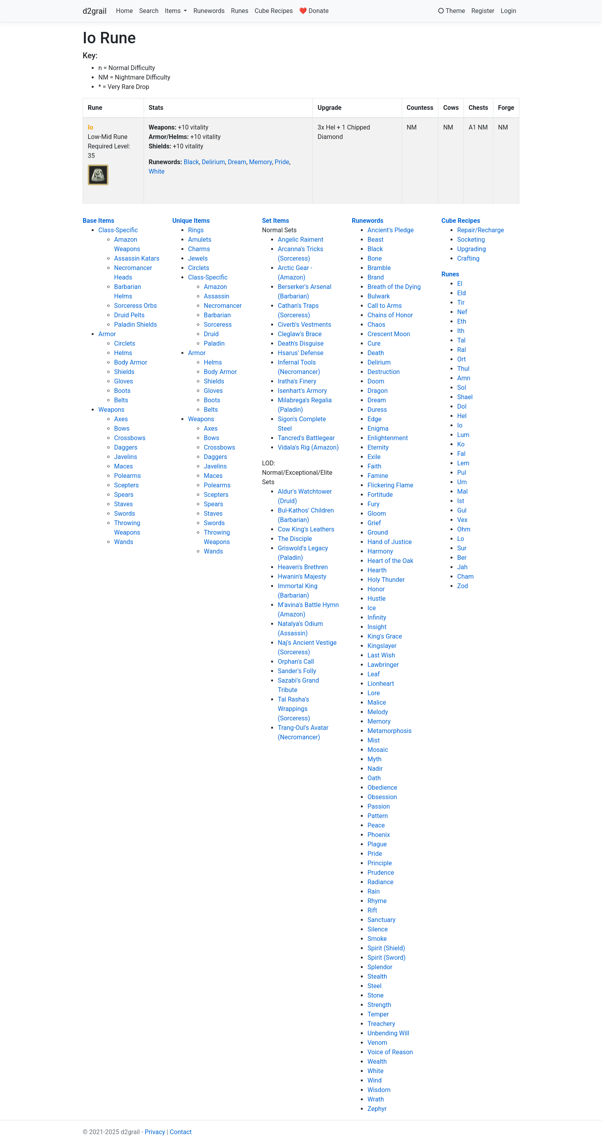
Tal (461, 340)
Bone (374, 258)
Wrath (375, 1099)
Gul (462, 510)
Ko (461, 444)
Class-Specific (118, 230)
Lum (463, 435)
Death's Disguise (300, 343)
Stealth (377, 976)
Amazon (215, 287)
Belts (121, 400)
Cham (465, 576)
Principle (379, 863)
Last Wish (381, 655)
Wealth (377, 1061)
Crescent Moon (388, 334)
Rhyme (377, 901)
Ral (461, 350)
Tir (461, 302)
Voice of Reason (390, 1052)
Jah (462, 567)
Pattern (377, 816)
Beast (375, 239)
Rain (373, 891)
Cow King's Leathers (306, 529)
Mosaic (377, 749)
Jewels (198, 258)
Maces (123, 466)
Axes (121, 419)
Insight (376, 627)
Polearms (127, 475)
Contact (181, 1132)
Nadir (374, 768)
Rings (196, 230)
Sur (462, 548)
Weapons (111, 409)
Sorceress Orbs (135, 305)
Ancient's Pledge (390, 230)
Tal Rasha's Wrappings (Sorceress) (294, 709)
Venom (377, 1042)
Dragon (377, 390)
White (157, 171)
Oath (374, 778)
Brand (375, 277)
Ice (371, 608)
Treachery (381, 1023)
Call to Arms (384, 305)
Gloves (123, 381)
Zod (462, 586)
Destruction (383, 372)
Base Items (98, 220)
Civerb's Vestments (304, 324)
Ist (460, 501)
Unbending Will (388, 1033)
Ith (460, 331)
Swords (124, 513)
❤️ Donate (314, 11)
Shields (124, 372)
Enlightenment (387, 438)
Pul (461, 472)
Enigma (378, 428)
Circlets (124, 343)
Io (90, 127)
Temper (378, 1014)
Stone (375, 995)
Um (462, 482)
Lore (373, 693)
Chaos (376, 324)
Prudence (380, 872)
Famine (377, 475)
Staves (123, 504)
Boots (122, 390)
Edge (374, 419)
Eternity (378, 447)
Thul (463, 368)
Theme (451, 11)
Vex (462, 520)
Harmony (380, 551)
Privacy (155, 1132)
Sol (461, 387)
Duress (377, 409)
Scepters (126, 485)
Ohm (464, 529)
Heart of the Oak (390, 561)
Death (375, 353)
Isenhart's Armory (302, 390)
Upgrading (471, 249)
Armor (107, 334)
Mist (373, 740)
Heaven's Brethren (303, 567)
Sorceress (218, 324)
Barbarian (217, 315)
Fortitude (380, 494)
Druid (211, 334)
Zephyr (377, 1109)
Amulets (199, 239)
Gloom (376, 513)
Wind (374, 1080)
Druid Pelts (129, 315)
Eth (461, 321)
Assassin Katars (136, 258)
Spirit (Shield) (386, 948)
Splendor (379, 967)
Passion (378, 806)
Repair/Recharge (480, 230)
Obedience (382, 787)
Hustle (376, 598)
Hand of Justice (389, 542)
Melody (377, 712)
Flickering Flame (390, 485)
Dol (462, 406)
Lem (463, 463)
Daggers (125, 447)
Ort (461, 359)
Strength (379, 1005)
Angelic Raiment (300, 239)
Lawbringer (383, 664)
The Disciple (295, 538)
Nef (462, 312)
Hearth (376, 570)
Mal (462, 491)
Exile (373, 457)
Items (173, 11)
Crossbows (130, 438)
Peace (376, 825)
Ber (462, 557)
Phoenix (378, 835)
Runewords (209, 11)
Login (508, 11)
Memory (260, 162)
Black (191, 162)
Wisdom (379, 1090)
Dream (237, 162)
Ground (377, 532)
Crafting (468, 258)
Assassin (216, 296)
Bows (121, 428)
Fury (373, 504)
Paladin (214, 343)
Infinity (376, 617)
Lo (460, 538)
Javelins (125, 457)
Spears (123, 494)
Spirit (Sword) (386, 957)
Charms (199, 249)
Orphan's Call (296, 661)
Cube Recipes (274, 11)
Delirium (213, 162)
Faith (374, 466)
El (459, 283)
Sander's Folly (297, 671)
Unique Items (191, 220)
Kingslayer (382, 646)
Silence (377, 929)
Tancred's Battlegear (306, 438)
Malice (376, 702)
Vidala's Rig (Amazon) (308, 447)
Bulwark (378, 296)
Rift (372, 910)
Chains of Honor (390, 315)
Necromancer (223, 305)
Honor (376, 589)
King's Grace (384, 636)
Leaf (373, 674)
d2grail (95, 11)
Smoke (377, 938)
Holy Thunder (386, 579)
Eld (461, 293)
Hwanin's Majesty (302, 576)
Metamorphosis (389, 731)
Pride (282, 162)
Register (483, 11)
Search (149, 11)
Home (124, 11)
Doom (375, 381)
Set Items (275, 220)
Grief (374, 523)
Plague (377, 844)
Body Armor (130, 362)
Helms (123, 353)
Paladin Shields (135, 324)
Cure (373, 343)
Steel (374, 986)
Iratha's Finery (297, 381)
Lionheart (380, 683)
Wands (123, 542)
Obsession (382, 797)
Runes (239, 11)
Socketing (471, 239)
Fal (461, 453)
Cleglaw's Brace (299, 334)
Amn (463, 378)
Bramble (379, 268)
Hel (462, 416)
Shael (465, 397)
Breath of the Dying (394, 287)
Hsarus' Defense (300, 353)
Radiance (380, 882)
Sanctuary (381, 920)
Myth (374, 759)
